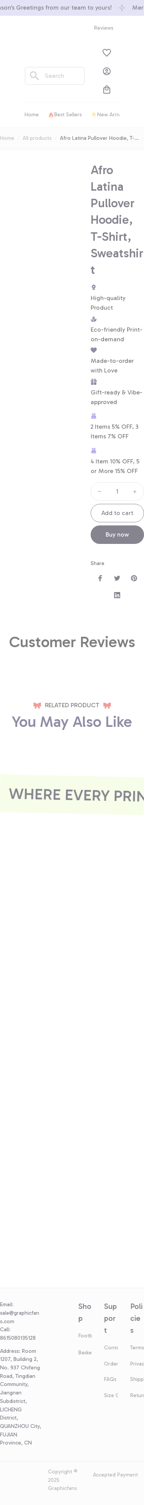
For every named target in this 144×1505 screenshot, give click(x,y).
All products (37, 138)
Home (7, 138)
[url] (20, 1317)
